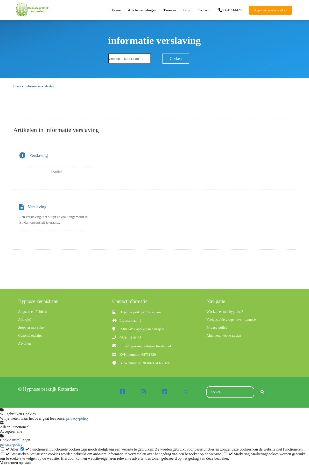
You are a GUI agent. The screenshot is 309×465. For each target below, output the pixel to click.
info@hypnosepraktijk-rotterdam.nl (145, 346)
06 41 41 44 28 (130, 338)
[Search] (262, 392)
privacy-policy (77, 418)
